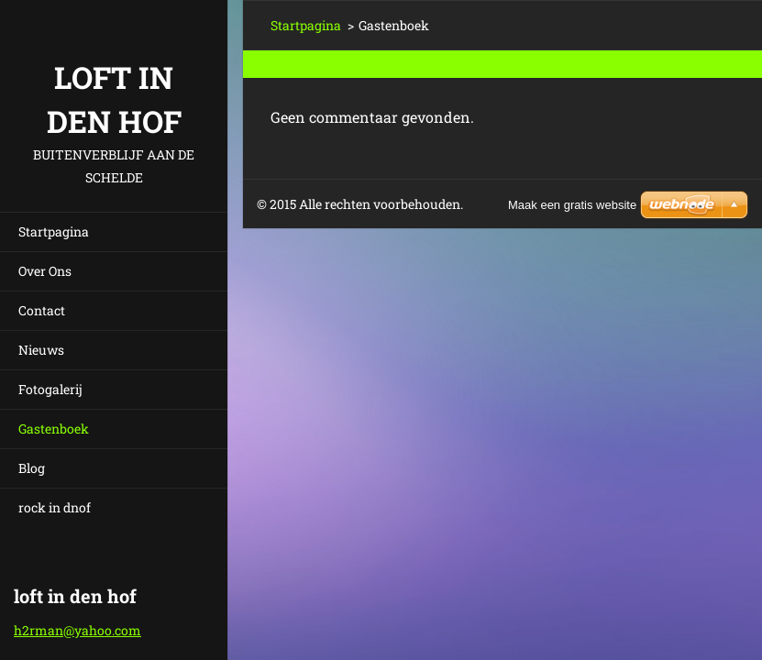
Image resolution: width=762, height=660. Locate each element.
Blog (31, 468)
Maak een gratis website (572, 205)
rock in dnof (54, 507)
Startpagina (53, 231)
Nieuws (41, 349)
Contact (41, 310)
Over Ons (45, 271)
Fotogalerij (50, 389)
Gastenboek (53, 428)
